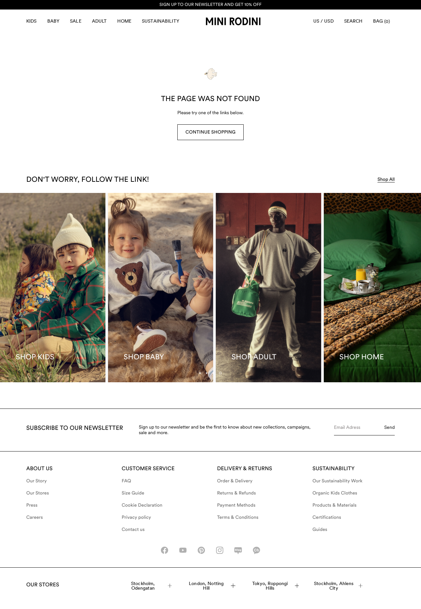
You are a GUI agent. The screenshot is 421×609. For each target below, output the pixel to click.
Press (31, 505)
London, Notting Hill (212, 586)
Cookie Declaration (142, 505)
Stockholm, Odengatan (151, 586)
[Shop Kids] (52, 287)
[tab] (213, 373)
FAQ (126, 481)
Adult (99, 21)
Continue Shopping (210, 132)
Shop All (386, 179)
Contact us (133, 529)
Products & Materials (335, 505)
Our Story (36, 481)
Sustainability (160, 21)
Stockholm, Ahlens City (338, 586)
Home (124, 21)
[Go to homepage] (233, 21)
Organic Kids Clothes (335, 493)
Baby (53, 21)
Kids (31, 21)
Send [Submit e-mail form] (389, 427)
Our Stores (37, 493)
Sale (75, 21)
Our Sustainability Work (338, 481)
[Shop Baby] (160, 287)
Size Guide (133, 493)
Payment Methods (236, 505)
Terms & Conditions (237, 517)
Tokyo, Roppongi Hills (275, 586)
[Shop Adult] (268, 287)
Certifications (327, 517)
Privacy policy (136, 517)
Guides (320, 529)
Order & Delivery (235, 481)
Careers (34, 517)
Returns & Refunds (236, 493)
